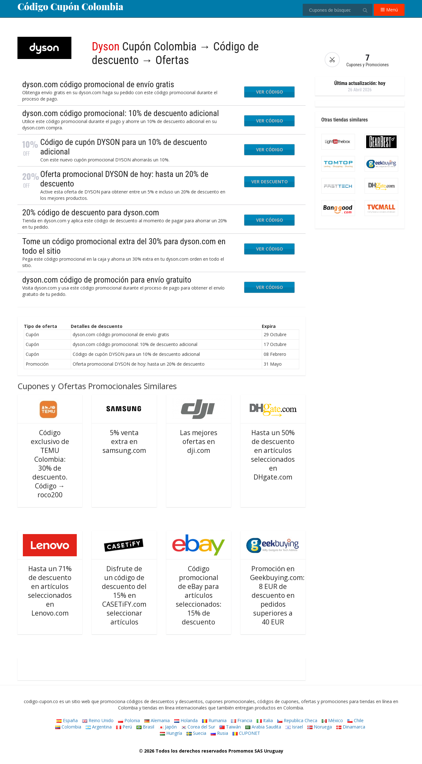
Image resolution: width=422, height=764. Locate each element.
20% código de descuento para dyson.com (90, 212)
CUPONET (246, 733)
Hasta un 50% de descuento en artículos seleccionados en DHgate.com (273, 454)
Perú (124, 727)
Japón (168, 727)
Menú (389, 10)
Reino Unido (98, 720)
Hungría (171, 733)
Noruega (319, 727)
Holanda (186, 720)
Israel (294, 727)
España (67, 720)
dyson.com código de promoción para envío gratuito (106, 279)
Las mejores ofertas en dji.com (198, 441)
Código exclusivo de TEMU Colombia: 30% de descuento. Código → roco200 (50, 463)
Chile (355, 720)
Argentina (99, 727)
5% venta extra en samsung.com (124, 441)
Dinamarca (350, 727)
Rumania (214, 720)
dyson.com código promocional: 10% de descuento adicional (120, 113)
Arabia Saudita (263, 727)
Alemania (157, 720)
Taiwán (230, 727)
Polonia (129, 720)
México (332, 720)
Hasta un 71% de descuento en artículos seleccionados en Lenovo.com (50, 590)
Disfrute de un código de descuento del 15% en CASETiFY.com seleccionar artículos (124, 595)
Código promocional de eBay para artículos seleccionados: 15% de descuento (198, 595)
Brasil (145, 727)
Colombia (68, 727)
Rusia (219, 733)
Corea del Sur (198, 727)
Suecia (196, 733)
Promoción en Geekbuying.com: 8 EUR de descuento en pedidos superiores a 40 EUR (277, 595)
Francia (241, 720)
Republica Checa (297, 720)
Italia (265, 720)
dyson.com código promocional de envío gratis (98, 84)
